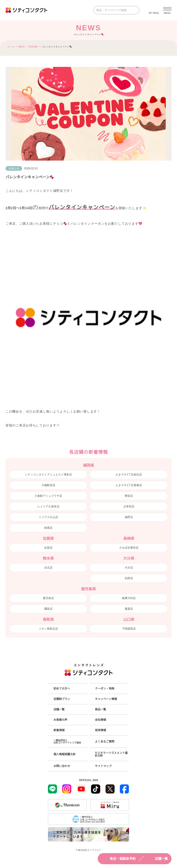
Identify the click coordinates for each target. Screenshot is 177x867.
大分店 (129, 567)
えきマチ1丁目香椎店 (128, 485)
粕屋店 (48, 527)
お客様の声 (60, 719)
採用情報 (100, 730)
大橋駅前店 (48, 485)
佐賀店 (48, 547)
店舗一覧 (157, 858)
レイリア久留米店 (48, 506)
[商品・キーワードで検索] (113, 10)
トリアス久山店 (48, 517)
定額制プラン (61, 699)
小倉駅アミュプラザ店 (48, 495)
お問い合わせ (61, 766)
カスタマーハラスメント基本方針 (111, 754)
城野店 (21, 46)
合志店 (48, 567)
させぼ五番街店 (129, 547)
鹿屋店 (129, 608)
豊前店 (129, 495)
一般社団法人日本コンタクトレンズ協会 (67, 741)
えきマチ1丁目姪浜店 (128, 474)
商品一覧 (100, 709)
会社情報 (100, 719)
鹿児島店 (48, 598)
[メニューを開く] (167, 10)
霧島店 (48, 608)
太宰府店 (128, 506)
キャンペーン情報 (106, 699)
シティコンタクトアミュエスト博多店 (48, 474)
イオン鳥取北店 (48, 628)
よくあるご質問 (104, 741)
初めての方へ (61, 688)
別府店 (129, 578)
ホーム (10, 46)
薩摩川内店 (129, 598)
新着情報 (33, 46)
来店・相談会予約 (118, 858)
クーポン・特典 (104, 688)
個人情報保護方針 (64, 754)
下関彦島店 (129, 628)
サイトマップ (103, 766)
